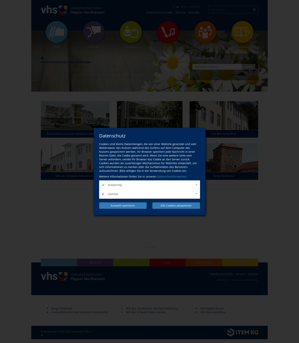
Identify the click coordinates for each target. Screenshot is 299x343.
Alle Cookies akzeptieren (176, 205)
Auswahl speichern (123, 205)
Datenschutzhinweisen (171, 176)
